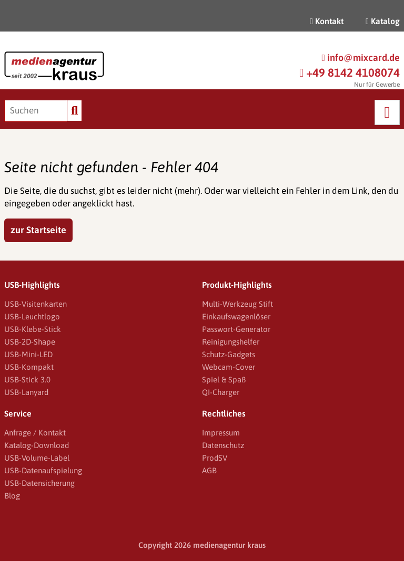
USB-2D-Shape (29, 341)
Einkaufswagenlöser (236, 316)
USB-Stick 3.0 (27, 379)
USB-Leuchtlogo (32, 316)
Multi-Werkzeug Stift (237, 303)
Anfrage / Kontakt (35, 432)
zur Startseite (38, 229)
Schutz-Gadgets (228, 354)
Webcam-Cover (228, 366)
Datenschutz (223, 445)
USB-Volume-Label (36, 457)
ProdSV (214, 457)
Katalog (383, 21)
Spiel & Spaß (224, 379)
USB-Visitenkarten (35, 303)
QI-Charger (220, 392)
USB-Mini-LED (28, 354)
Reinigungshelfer (230, 341)
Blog (12, 495)
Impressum (221, 432)
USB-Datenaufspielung (43, 470)
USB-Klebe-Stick (32, 329)
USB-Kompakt (29, 366)
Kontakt (327, 21)
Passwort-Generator (236, 329)
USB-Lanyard (26, 392)
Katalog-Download (36, 445)
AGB (209, 470)
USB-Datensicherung (39, 483)
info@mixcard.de (360, 57)
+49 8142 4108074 (349, 72)
